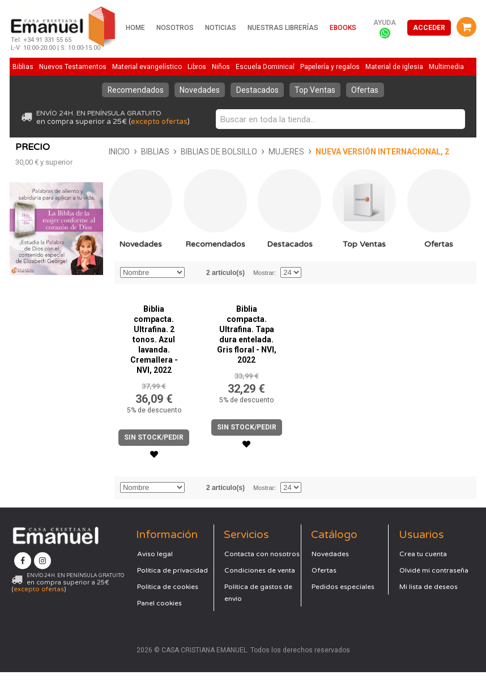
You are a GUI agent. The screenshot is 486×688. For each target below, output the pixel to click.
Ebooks (343, 28)
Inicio (25, 151)
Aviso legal (155, 570)
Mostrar (263, 288)
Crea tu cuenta (423, 570)
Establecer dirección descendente (194, 288)
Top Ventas (316, 89)
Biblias (62, 151)
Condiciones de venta (259, 586)
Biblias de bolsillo (125, 151)
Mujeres (193, 151)
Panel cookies (159, 619)
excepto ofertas (159, 121)
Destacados (257, 89)
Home (135, 28)
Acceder (429, 28)
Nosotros (175, 28)
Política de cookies (167, 603)
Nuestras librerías (283, 28)
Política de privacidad (172, 586)
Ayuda (384, 23)
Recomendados (133, 89)
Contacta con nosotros (262, 570)
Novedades (199, 89)
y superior (44, 302)
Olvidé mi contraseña (433, 586)
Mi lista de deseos (428, 603)
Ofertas (367, 89)
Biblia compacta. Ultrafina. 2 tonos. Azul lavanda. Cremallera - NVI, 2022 (154, 355)
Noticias (220, 28)
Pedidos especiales (343, 603)
